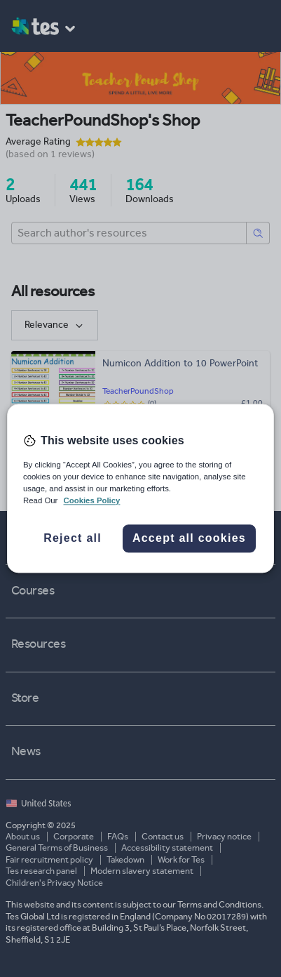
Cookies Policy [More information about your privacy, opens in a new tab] (92, 501)
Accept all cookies (189, 539)
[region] (140, 488)
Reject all (72, 539)
